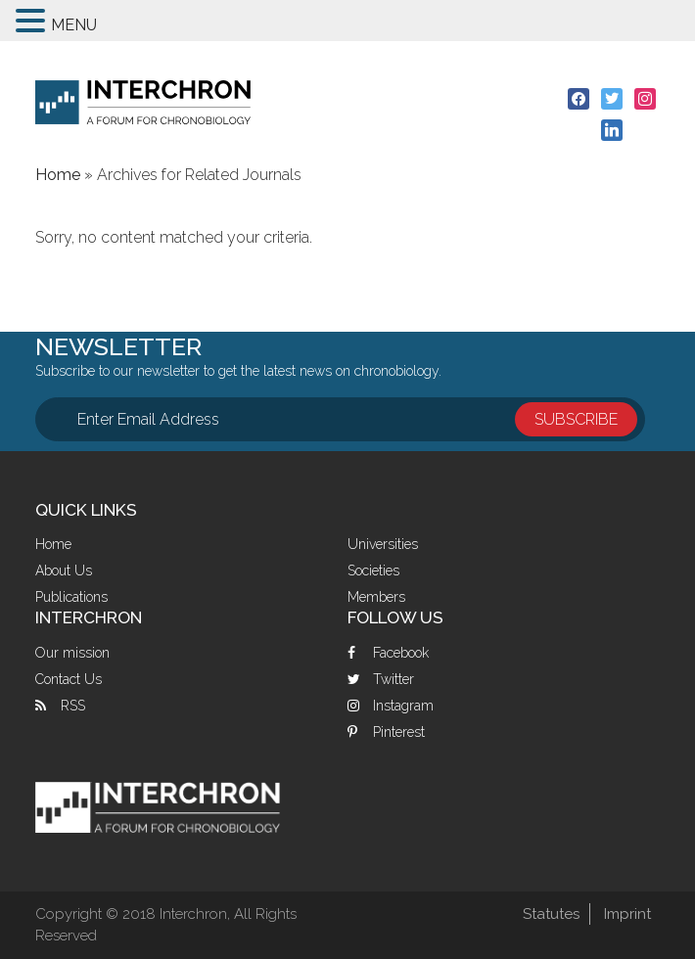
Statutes (551, 914)
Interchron (143, 102)
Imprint (627, 914)
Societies (373, 570)
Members (376, 597)
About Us (63, 570)
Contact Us (68, 679)
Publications (71, 597)
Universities (383, 544)
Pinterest (399, 732)
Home (53, 544)
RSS (73, 705)
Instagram (403, 705)
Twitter (393, 679)
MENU (74, 25)
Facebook (401, 653)
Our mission (72, 653)
